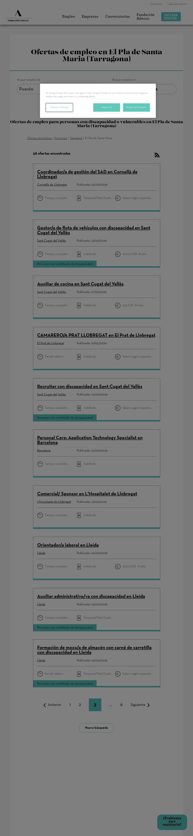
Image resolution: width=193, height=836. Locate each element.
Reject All (107, 107)
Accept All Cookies (136, 107)
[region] (98, 101)
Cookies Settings (59, 107)
